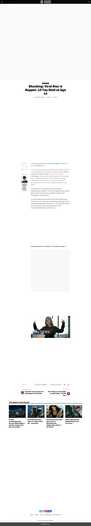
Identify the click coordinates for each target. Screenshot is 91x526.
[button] (2, 2)
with (54, 203)
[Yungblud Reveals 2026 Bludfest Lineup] (24, 179)
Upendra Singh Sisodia (40, 97)
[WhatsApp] (26, 169)
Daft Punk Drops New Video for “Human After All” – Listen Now (35, 421)
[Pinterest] (22, 169)
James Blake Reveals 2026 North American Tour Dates (72, 421)
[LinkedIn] (50, 511)
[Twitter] (26, 165)
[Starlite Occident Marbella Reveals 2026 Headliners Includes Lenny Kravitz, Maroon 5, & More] (17, 411)
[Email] (68, 384)
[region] (45, 42)
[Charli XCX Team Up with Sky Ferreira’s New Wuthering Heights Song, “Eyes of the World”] (54, 411)
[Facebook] (22, 165)
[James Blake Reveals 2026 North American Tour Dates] (73, 411)
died (32, 165)
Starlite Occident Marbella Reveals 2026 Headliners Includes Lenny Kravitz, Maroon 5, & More (17, 423)
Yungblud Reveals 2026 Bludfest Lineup (24, 187)
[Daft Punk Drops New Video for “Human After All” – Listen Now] (36, 411)
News (75, 416)
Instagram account (55, 174)
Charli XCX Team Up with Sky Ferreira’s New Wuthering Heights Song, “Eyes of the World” (54, 423)
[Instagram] (48, 511)
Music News (45, 83)
